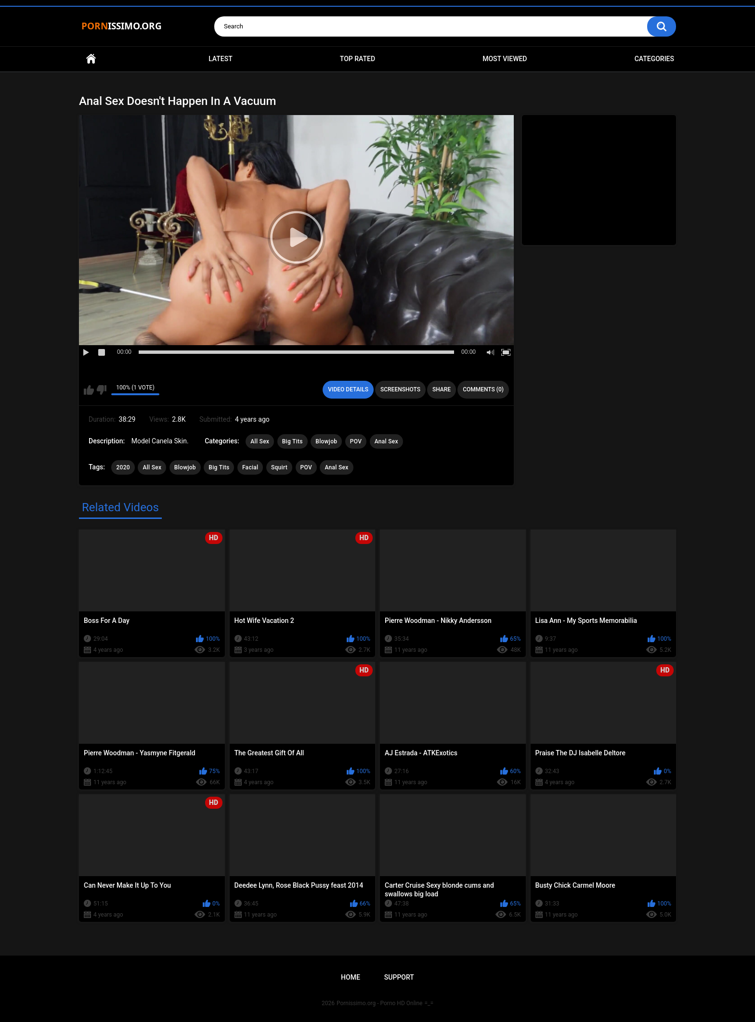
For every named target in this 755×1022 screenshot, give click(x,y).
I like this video (89, 390)
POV (356, 441)
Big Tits (292, 441)
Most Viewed (504, 59)
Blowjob (326, 441)
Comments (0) (483, 389)
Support (399, 977)
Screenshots (400, 389)
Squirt (279, 467)
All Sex (259, 441)
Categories (654, 59)
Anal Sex (386, 441)
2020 (123, 467)
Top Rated (357, 59)
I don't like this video (101, 390)
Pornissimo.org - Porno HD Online (380, 1003)
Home (91, 59)
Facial (250, 467)
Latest (220, 59)
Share (441, 389)
